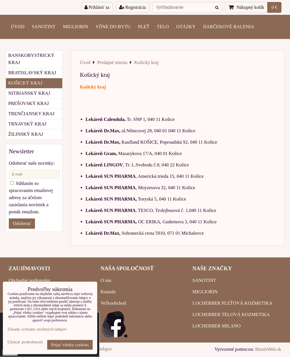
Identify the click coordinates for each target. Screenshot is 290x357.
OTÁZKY (186, 26)
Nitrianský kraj (29, 93)
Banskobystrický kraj (31, 59)
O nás (105, 280)
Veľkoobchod (113, 303)
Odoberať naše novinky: (32, 163)
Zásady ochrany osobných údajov (37, 329)
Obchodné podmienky (29, 280)
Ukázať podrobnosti (25, 341)
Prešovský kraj (28, 103)
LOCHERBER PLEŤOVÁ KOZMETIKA (232, 303)
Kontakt (108, 291)
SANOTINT (43, 26)
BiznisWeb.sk (268, 349)
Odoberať (22, 223)
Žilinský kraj (25, 134)
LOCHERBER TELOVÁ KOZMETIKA (231, 314)
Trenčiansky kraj (31, 113)
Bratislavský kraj (32, 72)
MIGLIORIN (75, 26)
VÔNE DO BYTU (113, 26)
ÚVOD (17, 26)
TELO (163, 26)
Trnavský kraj (27, 124)
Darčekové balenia (228, 26)
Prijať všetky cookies (70, 344)
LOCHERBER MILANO (216, 326)
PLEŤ (144, 26)
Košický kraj (25, 83)
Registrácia (132, 7)
